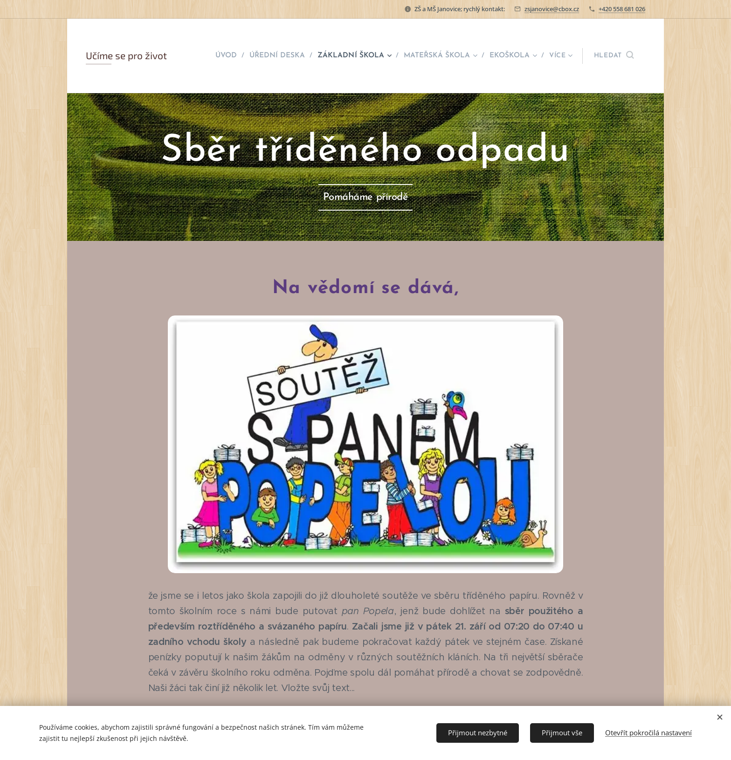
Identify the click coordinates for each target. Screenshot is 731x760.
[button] (613, 56)
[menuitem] (235, 56)
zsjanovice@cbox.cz (551, 9)
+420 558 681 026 (622, 9)
